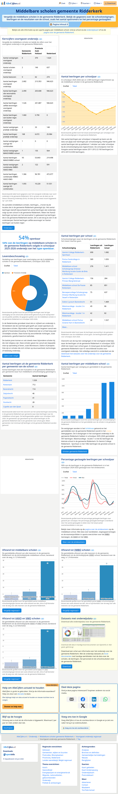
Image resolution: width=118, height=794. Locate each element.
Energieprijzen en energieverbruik (56, 772)
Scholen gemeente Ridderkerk (75, 451)
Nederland (56, 757)
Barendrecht (8, 389)
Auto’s (44, 767)
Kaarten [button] (85, 3)
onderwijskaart (92, 30)
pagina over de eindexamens (97, 529)
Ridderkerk (7, 380)
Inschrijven (8, 728)
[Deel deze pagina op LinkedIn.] (94, 699)
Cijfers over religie (11, 356)
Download (110, 3)
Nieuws (85, 757)
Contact (85, 785)
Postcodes (46, 755)
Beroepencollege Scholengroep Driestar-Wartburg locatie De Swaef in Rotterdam (75, 295)
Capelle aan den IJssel (12, 406)
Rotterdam (7, 384)
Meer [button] (97, 3)
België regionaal (65, 760)
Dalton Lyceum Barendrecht (73, 302)
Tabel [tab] (75, 86)
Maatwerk (86, 787)
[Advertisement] (88, 56)
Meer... (65, 327)
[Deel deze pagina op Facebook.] (83, 699)
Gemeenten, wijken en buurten (55, 752)
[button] (40, 39)
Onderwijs (8, 228)
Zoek (62, 3)
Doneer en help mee (13, 706)
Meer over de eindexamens (74, 542)
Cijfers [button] (72, 3)
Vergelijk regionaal (11, 610)
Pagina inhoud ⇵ (59, 24)
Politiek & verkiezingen (51, 783)
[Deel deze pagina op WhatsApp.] (105, 699)
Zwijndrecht (8, 393)
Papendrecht (8, 398)
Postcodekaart (87, 775)
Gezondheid (47, 770)
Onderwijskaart (88, 772)
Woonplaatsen (57, 755)
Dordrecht (7, 402)
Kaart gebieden (88, 767)
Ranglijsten (86, 760)
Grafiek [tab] (66, 86)
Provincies (46, 757)
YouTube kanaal (88, 790)
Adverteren (86, 782)
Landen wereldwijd (50, 760)
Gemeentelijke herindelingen (93, 755)
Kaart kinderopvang (90, 770)
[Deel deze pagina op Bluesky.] (94, 705)
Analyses (85, 750)
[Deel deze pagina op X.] (83, 705)
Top (79, 739)
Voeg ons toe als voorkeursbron (75, 728)
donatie (21, 694)
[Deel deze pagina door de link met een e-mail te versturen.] (72, 699)
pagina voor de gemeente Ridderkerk (59, 32)
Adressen (46, 750)
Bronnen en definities (90, 752)
